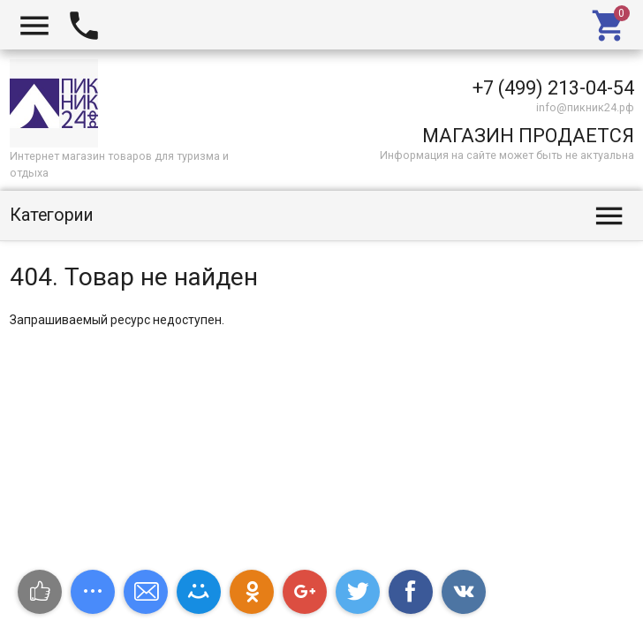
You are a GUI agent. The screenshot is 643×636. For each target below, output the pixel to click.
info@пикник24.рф (585, 107)
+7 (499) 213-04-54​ (553, 88)
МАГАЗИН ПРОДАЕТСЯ (528, 136)
